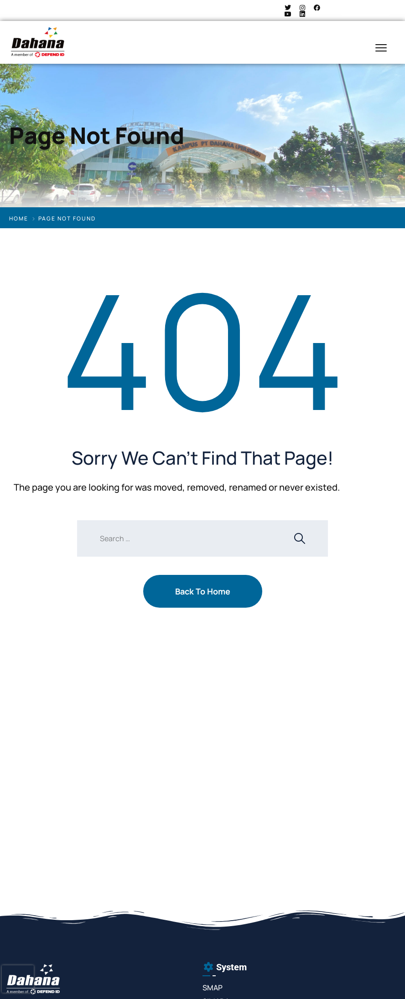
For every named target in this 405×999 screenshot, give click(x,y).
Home (18, 218)
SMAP (212, 988)
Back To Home (202, 591)
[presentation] (18, 979)
